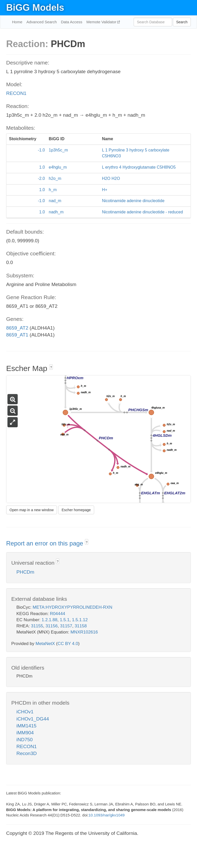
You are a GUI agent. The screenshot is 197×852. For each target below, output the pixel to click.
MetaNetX (45, 643)
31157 (66, 626)
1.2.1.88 (49, 619)
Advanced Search (41, 22)
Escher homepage (76, 510)
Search (182, 22)
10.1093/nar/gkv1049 (106, 815)
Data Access (71, 22)
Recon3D (26, 753)
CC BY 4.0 (67, 643)
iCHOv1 (25, 711)
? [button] (51, 367)
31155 (37, 626)
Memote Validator (101, 22)
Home (17, 22)
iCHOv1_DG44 (32, 719)
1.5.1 (65, 619)
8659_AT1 (17, 334)
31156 (51, 626)
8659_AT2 (17, 328)
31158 (81, 626)
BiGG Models (35, 7)
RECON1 (16, 93)
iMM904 (25, 732)
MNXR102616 (84, 632)
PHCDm (25, 572)
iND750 (24, 739)
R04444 (57, 613)
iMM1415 (26, 725)
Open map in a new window (31, 510)
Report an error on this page (45, 543)
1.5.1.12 (79, 619)
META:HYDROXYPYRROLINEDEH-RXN (72, 607)
